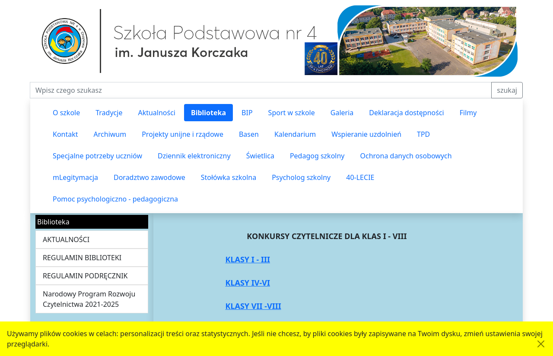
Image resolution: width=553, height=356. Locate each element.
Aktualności (156, 112)
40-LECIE (360, 177)
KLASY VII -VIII (253, 306)
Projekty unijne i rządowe (182, 134)
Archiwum (110, 134)
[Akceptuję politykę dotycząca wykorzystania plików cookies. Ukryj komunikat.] (541, 344)
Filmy (468, 112)
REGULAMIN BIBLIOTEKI (82, 257)
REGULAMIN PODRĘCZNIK (85, 275)
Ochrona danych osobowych (406, 156)
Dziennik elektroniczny (194, 156)
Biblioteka (208, 112)
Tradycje (108, 112)
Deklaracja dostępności (406, 112)
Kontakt (65, 134)
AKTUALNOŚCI (66, 239)
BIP (247, 112)
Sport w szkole (291, 112)
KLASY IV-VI (247, 282)
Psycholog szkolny (301, 177)
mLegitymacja (75, 177)
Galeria (342, 112)
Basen (249, 134)
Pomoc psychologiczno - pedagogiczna (115, 199)
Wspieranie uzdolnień (366, 134)
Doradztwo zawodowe (149, 177)
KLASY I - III (247, 259)
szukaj (507, 90)
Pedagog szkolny (317, 156)
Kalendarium (295, 134)
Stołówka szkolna (228, 177)
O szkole (66, 112)
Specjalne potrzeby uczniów (97, 156)
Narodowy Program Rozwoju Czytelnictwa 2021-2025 (89, 299)
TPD (423, 134)
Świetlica (260, 156)
